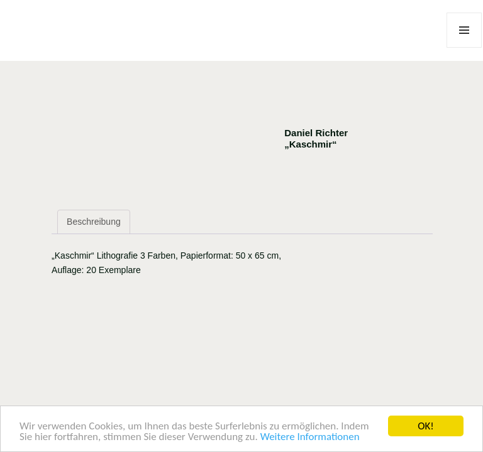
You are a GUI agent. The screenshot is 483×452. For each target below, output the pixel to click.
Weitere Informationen (310, 437)
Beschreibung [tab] (94, 222)
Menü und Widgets (464, 47)
